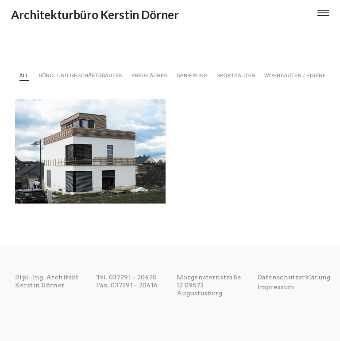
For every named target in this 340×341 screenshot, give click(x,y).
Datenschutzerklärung (294, 277)
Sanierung (192, 75)
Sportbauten (235, 75)
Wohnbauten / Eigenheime (301, 75)
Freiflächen (149, 75)
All (24, 75)
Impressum (276, 286)
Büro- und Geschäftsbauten (81, 75)
